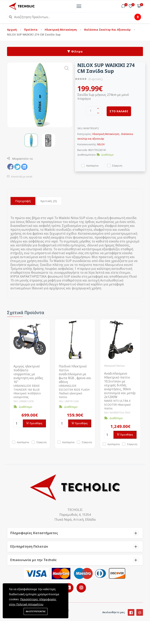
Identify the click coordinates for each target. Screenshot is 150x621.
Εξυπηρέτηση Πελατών (29, 546)
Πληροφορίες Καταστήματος (34, 533)
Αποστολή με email (19, 176)
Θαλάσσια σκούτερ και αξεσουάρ (107, 29)
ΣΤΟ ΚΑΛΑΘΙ (119, 111)
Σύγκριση (117, 165)
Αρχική (12, 29)
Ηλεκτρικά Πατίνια (114, 365)
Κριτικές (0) (48, 201)
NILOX (101, 144)
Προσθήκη (34, 423)
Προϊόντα (31, 29)
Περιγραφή (23, 201)
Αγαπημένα (92, 165)
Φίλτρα (75, 51)
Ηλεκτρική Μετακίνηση (61, 29)
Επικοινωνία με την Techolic (33, 560)
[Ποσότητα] (18, 423)
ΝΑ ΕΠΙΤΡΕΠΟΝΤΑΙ (35, 611)
